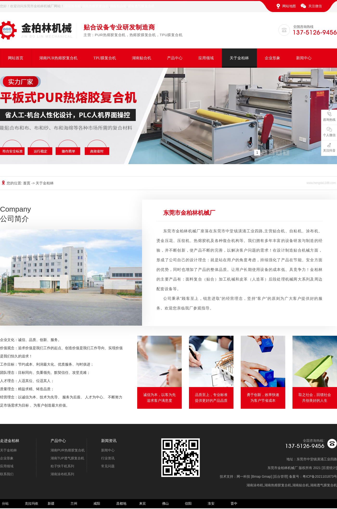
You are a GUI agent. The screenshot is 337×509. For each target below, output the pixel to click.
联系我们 (6, 474)
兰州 (74, 503)
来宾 (142, 503)
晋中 (234, 503)
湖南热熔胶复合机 (95, 6)
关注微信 (315, 6)
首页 (27, 183)
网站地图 (289, 6)
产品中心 (174, 58)
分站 (5, 503)
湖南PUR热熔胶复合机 (58, 58)
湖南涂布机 (72, 6)
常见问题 (108, 466)
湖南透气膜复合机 (141, 6)
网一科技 (243, 476)
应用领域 (206, 58)
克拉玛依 (31, 503)
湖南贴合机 (118, 6)
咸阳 (96, 503)
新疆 (51, 503)
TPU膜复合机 (104, 58)
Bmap (256, 476)
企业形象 (272, 58)
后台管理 (280, 476)
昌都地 (121, 503)
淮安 (211, 503)
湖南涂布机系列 (62, 474)
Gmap (266, 476)
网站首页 (15, 58)
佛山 (165, 503)
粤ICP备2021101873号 (320, 476)
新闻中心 (303, 58)
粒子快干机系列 (62, 466)
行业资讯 (108, 458)
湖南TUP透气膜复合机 (67, 458)
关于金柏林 (239, 58)
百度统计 (329, 468)
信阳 (188, 503)
